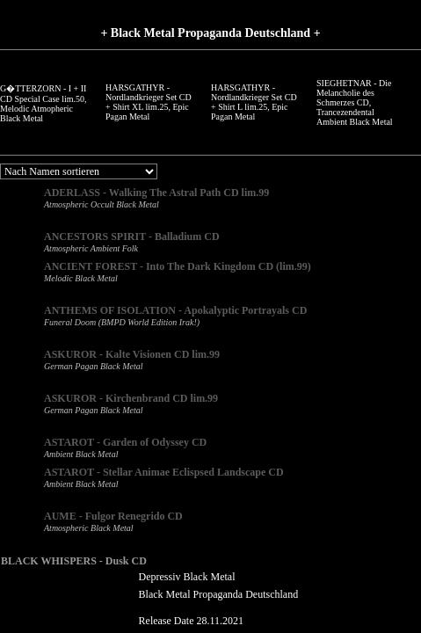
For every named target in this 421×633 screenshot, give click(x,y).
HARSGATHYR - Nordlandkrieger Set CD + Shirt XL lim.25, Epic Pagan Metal (148, 102)
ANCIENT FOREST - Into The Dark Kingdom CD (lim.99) (177, 266)
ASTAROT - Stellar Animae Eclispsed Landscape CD (164, 472)
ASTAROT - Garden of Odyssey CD (125, 442)
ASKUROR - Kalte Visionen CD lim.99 (132, 354)
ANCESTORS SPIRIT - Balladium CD (132, 236)
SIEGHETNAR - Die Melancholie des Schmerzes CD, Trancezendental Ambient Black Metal (354, 102)
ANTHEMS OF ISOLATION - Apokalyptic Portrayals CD (175, 310)
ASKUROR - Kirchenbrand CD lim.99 (131, 398)
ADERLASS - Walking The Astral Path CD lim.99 (156, 192)
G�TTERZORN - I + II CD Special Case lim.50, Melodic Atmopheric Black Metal (43, 103)
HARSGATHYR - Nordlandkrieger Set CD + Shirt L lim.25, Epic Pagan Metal (254, 102)
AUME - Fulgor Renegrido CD (113, 516)
